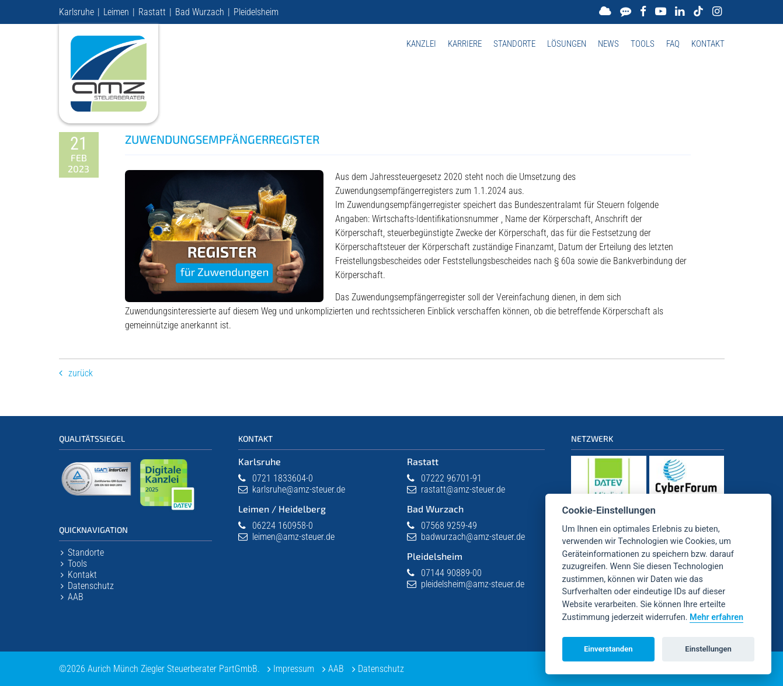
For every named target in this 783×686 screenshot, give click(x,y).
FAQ (673, 44)
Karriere (465, 44)
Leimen (116, 12)
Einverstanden (608, 649)
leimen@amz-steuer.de (293, 536)
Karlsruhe (76, 12)
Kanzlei (421, 44)
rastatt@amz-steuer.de (463, 489)
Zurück (80, 373)
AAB (75, 596)
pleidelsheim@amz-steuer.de (472, 584)
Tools (643, 44)
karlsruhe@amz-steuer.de (298, 489)
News (608, 44)
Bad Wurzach (199, 12)
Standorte (514, 44)
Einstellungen (708, 649)
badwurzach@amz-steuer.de (473, 536)
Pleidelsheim (256, 12)
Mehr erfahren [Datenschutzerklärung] (716, 617)
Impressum (294, 668)
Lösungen (566, 44)
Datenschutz (91, 585)
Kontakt (708, 44)
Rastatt (152, 12)
